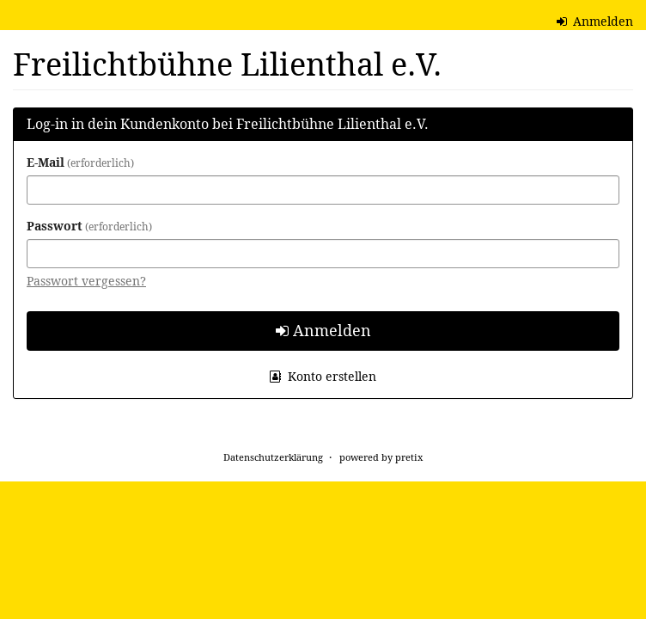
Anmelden (595, 21)
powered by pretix (381, 456)
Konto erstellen (323, 376)
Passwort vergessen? (86, 281)
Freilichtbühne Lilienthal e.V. (227, 64)
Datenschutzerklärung (273, 456)
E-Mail (80, 162)
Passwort (89, 226)
